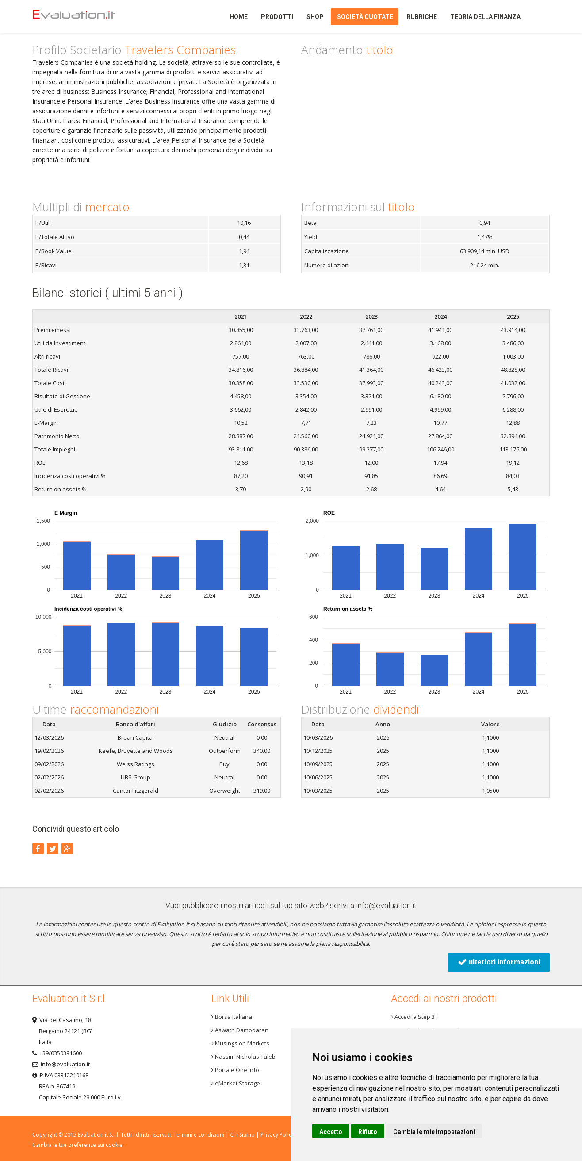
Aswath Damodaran (239, 1030)
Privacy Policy (277, 1134)
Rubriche (421, 16)
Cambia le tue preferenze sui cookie (77, 1145)
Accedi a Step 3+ (414, 1017)
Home (89, 16)
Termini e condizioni (198, 1134)
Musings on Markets (240, 1043)
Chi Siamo (242, 1134)
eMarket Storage (235, 1083)
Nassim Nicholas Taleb (243, 1057)
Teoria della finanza (485, 16)
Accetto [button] (330, 1131)
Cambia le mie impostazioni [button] (434, 1131)
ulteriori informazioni (499, 962)
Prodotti (277, 16)
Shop (315, 16)
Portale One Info (235, 1070)
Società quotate (365, 16)
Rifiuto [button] (367, 1131)
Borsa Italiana (231, 1017)
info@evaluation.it (386, 905)
